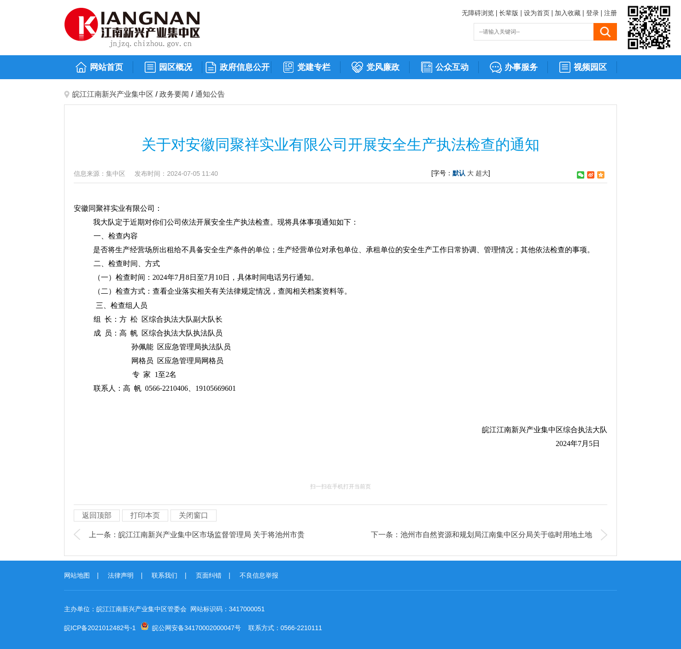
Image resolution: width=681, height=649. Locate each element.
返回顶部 (97, 515)
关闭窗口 (193, 515)
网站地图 (77, 575)
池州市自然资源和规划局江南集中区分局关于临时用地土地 (496, 535)
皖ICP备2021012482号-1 (100, 628)
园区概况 (168, 67)
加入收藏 (568, 13)
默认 (458, 173)
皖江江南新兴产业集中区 (112, 94)
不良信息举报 (259, 575)
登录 (592, 13)
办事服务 (513, 67)
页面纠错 (209, 575)
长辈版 (508, 13)
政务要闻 (174, 94)
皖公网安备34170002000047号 (196, 628)
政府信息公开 (237, 67)
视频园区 (582, 67)
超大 (482, 173)
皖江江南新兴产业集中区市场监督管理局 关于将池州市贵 (211, 535)
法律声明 (121, 575)
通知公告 (210, 94)
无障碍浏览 (478, 13)
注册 (610, 13)
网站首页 (99, 67)
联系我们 (164, 575)
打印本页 (145, 515)
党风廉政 (375, 67)
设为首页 (537, 13)
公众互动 (444, 67)
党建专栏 (306, 67)
